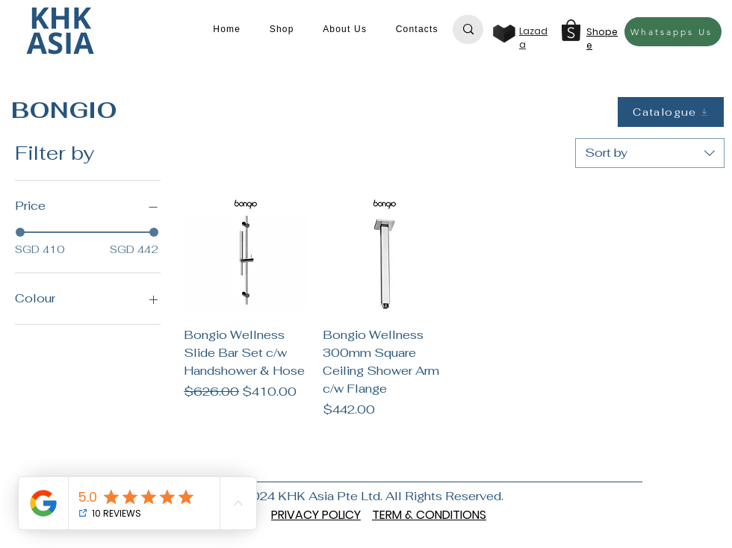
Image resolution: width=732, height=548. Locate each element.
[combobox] (650, 153)
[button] (281, 29)
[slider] (20, 232)
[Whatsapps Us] (673, 31)
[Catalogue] (671, 112)
